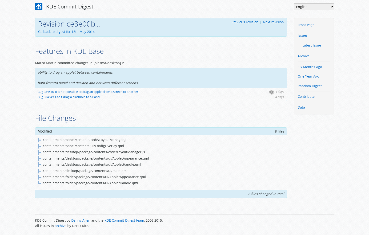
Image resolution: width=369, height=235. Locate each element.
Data (301, 107)
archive (60, 225)
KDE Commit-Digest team (124, 220)
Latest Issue (311, 45)
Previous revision (245, 22)
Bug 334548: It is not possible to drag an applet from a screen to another (88, 92)
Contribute (306, 96)
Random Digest (310, 86)
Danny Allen (80, 220)
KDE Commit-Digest (64, 6)
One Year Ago (308, 76)
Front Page (306, 25)
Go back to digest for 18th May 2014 (66, 31)
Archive (303, 56)
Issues (303, 35)
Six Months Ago (310, 67)
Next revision (273, 22)
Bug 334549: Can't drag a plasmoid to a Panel (69, 97)
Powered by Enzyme (316, 223)
